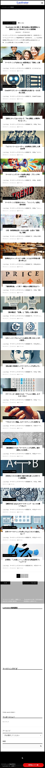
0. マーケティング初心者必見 (30, 583)
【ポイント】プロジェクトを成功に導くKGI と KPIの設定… (22, 339)
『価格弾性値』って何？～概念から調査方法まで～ (22, 286)
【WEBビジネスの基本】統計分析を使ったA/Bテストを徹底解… (22, 477)
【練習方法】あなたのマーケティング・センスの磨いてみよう (22, 505)
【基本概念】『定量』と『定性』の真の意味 (22, 312)
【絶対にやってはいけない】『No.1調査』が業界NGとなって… (22, 119)
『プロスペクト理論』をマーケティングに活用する (22, 422)
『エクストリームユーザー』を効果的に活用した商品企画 (22, 148)
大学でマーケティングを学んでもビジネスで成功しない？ (22, 533)
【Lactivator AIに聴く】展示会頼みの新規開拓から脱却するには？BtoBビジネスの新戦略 (22, 28)
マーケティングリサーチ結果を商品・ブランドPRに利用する (22, 176)
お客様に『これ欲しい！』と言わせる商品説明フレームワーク (22, 561)
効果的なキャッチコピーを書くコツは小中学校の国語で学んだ (22, 259)
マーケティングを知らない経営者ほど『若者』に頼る (22, 64)
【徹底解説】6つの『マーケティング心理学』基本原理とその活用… (22, 449)
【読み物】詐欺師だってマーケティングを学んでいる (22, 367)
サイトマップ (6, 721)
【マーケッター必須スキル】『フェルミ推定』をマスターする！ (22, 395)
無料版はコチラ (33, 765)
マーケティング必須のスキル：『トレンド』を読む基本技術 (22, 203)
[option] (12, 592)
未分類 (5, 583)
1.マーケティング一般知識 (9, 23)
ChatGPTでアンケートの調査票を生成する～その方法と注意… (22, 92)
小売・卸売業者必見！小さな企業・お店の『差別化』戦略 (22, 231)
